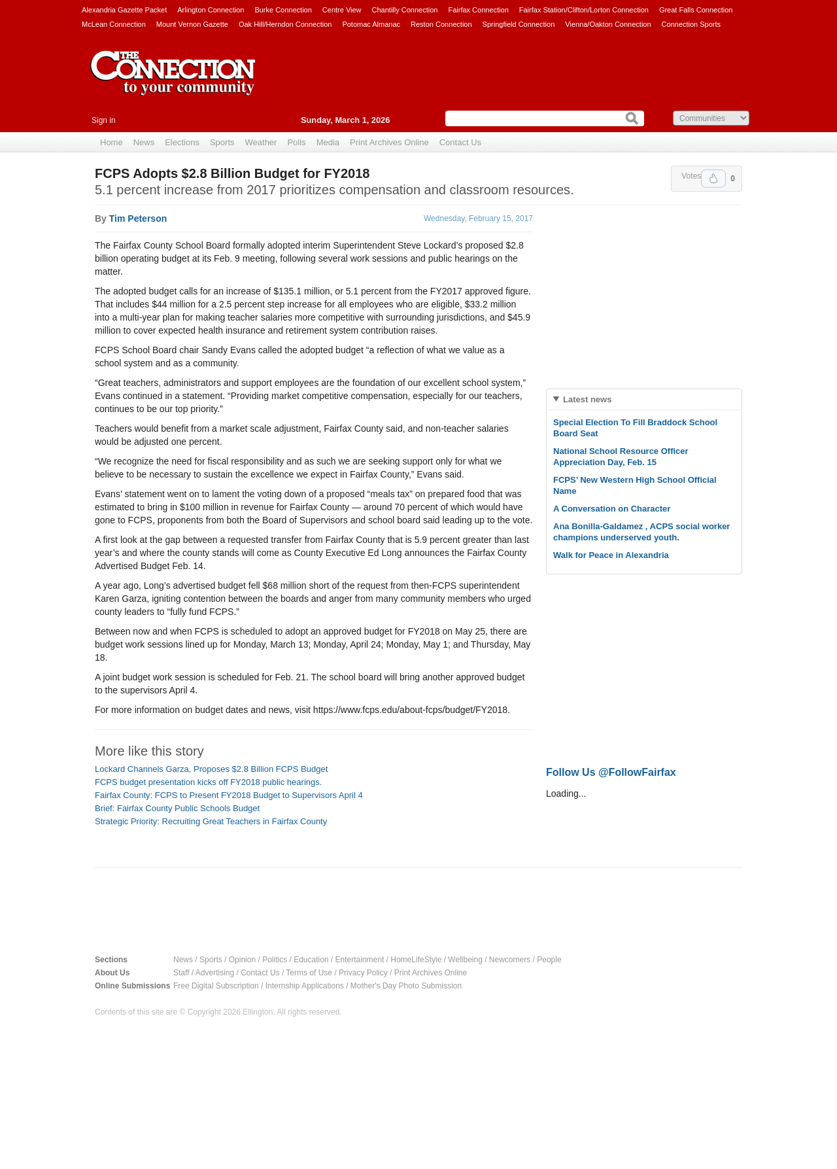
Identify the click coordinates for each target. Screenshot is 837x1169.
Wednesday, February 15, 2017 (478, 218)
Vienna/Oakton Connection (608, 24)
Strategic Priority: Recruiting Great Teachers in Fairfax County (211, 821)
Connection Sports (691, 24)
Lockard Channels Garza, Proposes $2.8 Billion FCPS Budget (211, 769)
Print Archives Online (389, 142)
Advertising (215, 972)
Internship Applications (304, 985)
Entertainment (359, 959)
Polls (296, 142)
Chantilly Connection (405, 10)
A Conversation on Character (611, 509)
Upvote (713, 178)
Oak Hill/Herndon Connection (285, 24)
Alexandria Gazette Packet (124, 10)
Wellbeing (465, 959)
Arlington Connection (210, 10)
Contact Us (460, 142)
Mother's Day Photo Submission (406, 985)
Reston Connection (441, 24)
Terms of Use (309, 972)
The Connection (173, 83)
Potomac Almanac (371, 24)
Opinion (242, 959)
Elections (182, 142)
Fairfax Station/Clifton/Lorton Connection (584, 10)
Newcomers (509, 959)
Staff (181, 972)
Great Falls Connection (696, 10)
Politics (274, 959)
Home (111, 142)
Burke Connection (282, 10)
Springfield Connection (519, 24)
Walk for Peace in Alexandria (611, 555)
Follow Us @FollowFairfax (611, 772)
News (144, 142)
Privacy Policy (363, 972)
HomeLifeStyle (415, 959)
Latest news (587, 399)
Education (311, 959)
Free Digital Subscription (216, 985)
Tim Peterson (138, 218)
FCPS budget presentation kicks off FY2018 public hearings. (208, 782)
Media (327, 142)
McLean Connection (114, 24)
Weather (261, 142)
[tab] (644, 399)
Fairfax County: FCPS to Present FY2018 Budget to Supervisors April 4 (229, 795)
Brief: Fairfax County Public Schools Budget (177, 808)
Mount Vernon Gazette (192, 24)
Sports (222, 142)
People (549, 959)
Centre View (342, 10)
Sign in (104, 120)
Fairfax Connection (478, 10)
